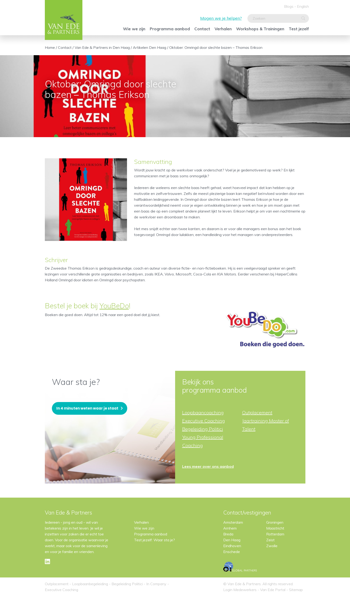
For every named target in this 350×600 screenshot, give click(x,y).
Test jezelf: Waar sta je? (154, 540)
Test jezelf (299, 28)
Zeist (270, 540)
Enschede (231, 551)
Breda (228, 534)
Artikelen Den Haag (149, 47)
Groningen (274, 522)
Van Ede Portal (273, 589)
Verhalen (223, 28)
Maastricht (275, 528)
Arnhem (230, 528)
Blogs (288, 6)
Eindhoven (232, 545)
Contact (202, 28)
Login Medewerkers (240, 589)
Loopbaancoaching (203, 412)
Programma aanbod (170, 28)
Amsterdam (233, 522)
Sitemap (296, 589)
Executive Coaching (203, 421)
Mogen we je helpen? (221, 18)
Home (50, 47)
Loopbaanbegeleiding (90, 583)
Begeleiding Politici (202, 429)
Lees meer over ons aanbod (208, 466)
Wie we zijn (134, 28)
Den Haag (231, 540)
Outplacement (257, 412)
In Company (156, 583)
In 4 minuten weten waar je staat (87, 408)
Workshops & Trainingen (260, 28)
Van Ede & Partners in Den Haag (102, 47)
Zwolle (271, 545)
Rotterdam (275, 534)
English (303, 6)
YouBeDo (114, 305)
